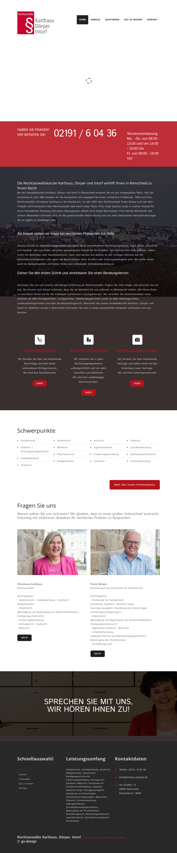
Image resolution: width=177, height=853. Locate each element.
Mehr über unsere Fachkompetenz (134, 485)
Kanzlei (95, 19)
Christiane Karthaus (29, 584)
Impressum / (94, 837)
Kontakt (152, 19)
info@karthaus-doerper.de (133, 777)
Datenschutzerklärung (114, 837)
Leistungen (112, 19)
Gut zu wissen (133, 19)
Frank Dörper (99, 584)
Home (82, 19)
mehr (39, 383)
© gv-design (27, 841)
